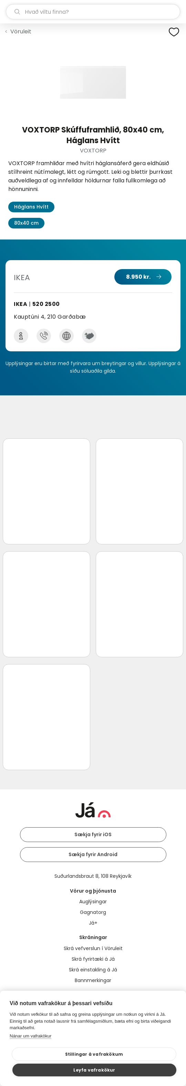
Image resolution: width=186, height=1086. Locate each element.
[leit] (93, 11)
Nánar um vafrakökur (30, 1036)
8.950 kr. (138, 277)
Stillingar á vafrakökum (94, 1054)
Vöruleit (20, 31)
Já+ (93, 922)
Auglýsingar (93, 901)
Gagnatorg (93, 912)
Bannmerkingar (93, 980)
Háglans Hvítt (31, 206)
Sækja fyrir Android (93, 854)
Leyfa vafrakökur (94, 1070)
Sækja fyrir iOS (93, 834)
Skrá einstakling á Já (93, 969)
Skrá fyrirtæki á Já (93, 959)
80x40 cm (26, 223)
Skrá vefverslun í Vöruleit (93, 948)
